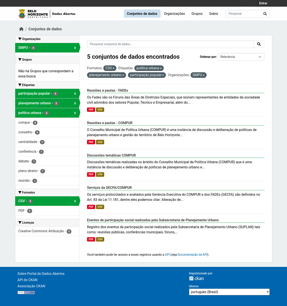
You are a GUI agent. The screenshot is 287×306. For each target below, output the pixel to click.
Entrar (263, 3)
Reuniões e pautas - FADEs (107, 90)
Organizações (174, 14)
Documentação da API (192, 254)
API (167, 254)
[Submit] (265, 13)
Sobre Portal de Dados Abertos (41, 274)
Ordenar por (208, 56)
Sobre (213, 14)
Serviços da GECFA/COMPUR (109, 188)
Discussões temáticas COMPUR (111, 155)
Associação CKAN (31, 286)
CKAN (196, 278)
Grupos (197, 14)
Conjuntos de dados (142, 14)
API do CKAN (28, 280)
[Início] (21, 29)
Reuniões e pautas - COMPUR (109, 123)
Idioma (193, 286)
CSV (100, 109)
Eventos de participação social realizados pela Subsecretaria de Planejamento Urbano (153, 220)
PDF (91, 109)
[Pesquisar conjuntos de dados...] (248, 13)
